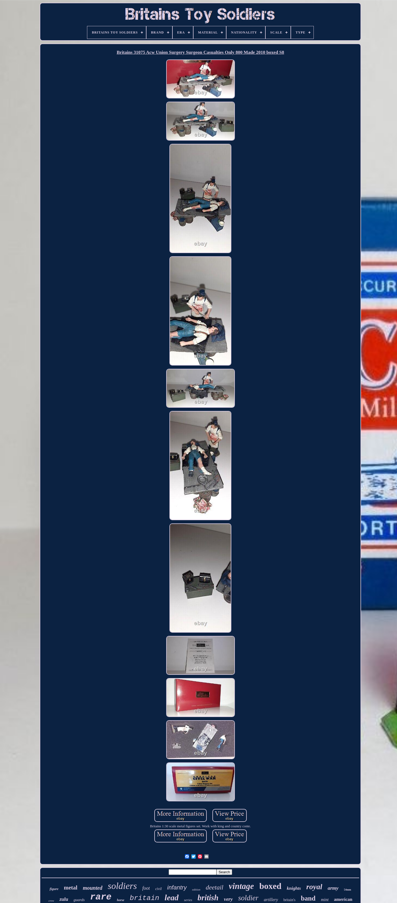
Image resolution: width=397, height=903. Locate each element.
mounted (92, 888)
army (333, 888)
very (228, 899)
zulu (63, 899)
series (188, 900)
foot (146, 888)
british (208, 897)
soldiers (122, 886)
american (343, 899)
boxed (270, 886)
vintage (241, 886)
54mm (347, 889)
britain (144, 898)
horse (120, 900)
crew (51, 900)
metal (70, 887)
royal (314, 886)
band (308, 898)
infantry (177, 887)
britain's (289, 900)
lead (172, 897)
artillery (271, 899)
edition (196, 889)
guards (79, 900)
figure (54, 889)
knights (294, 888)
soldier (248, 898)
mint (324, 899)
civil (158, 889)
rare (100, 897)
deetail (214, 887)
